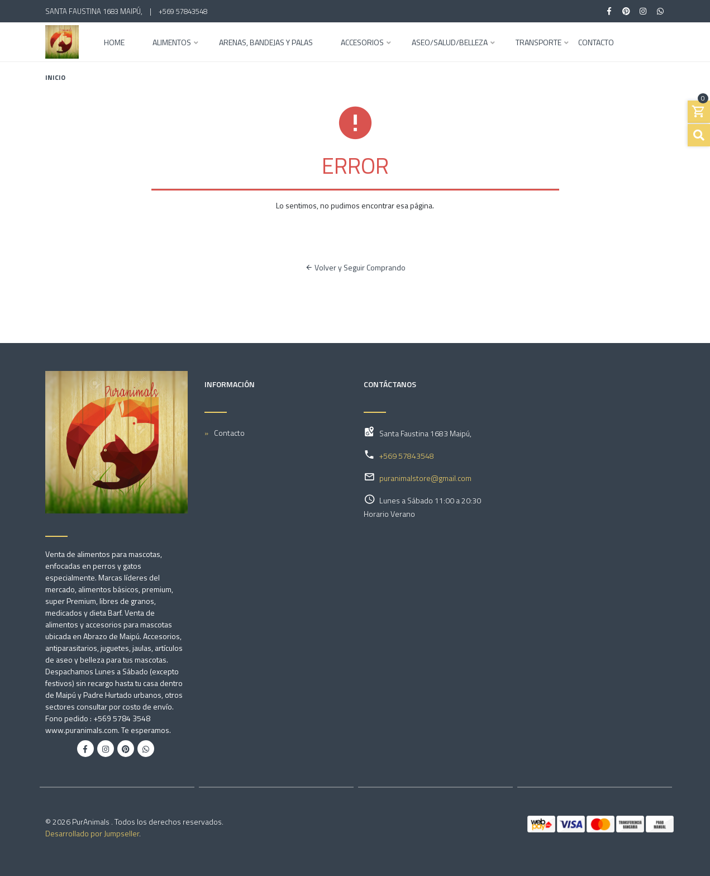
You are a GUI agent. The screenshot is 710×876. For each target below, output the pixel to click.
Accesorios (362, 43)
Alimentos (172, 43)
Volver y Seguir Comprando (355, 267)
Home (114, 43)
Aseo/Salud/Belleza (450, 43)
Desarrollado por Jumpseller (92, 833)
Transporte (538, 43)
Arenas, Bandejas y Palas (266, 43)
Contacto (596, 43)
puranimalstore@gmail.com (425, 478)
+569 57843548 (183, 11)
